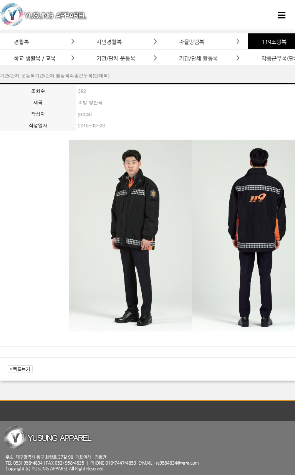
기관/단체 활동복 (52, 75)
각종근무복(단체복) (89, 75)
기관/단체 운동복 (17, 75)
